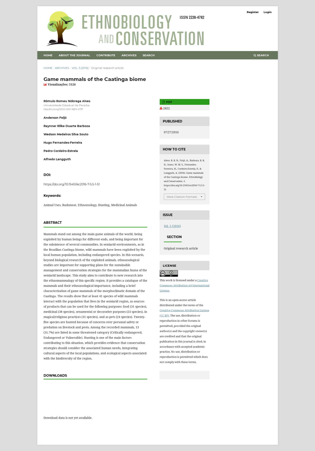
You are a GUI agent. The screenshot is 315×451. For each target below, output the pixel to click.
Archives (129, 55)
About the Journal (74, 55)
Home (48, 55)
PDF (168, 102)
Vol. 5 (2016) (80, 68)
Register (253, 12)
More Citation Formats (182, 196)
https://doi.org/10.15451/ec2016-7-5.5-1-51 (72, 184)
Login (268, 12)
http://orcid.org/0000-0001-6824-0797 (63, 109)
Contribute (105, 55)
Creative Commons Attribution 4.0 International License (184, 285)
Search (149, 55)
